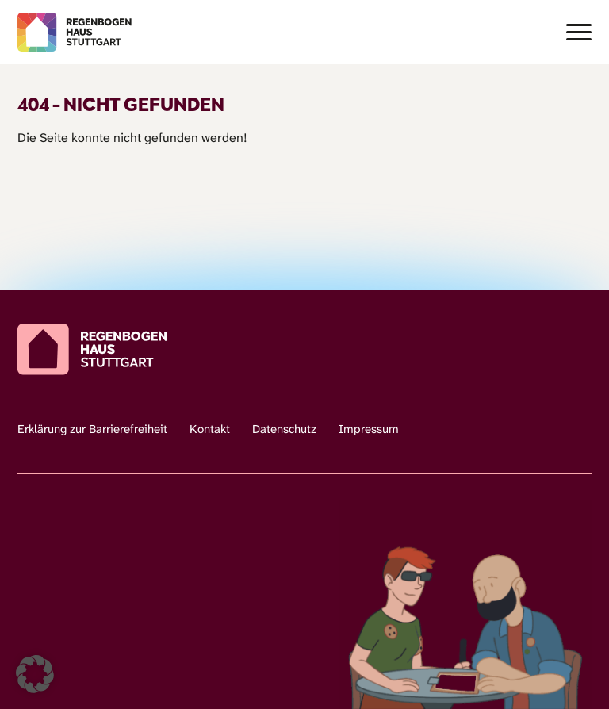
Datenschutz (284, 429)
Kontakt (210, 429)
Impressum (369, 429)
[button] (35, 674)
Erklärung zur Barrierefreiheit (92, 429)
